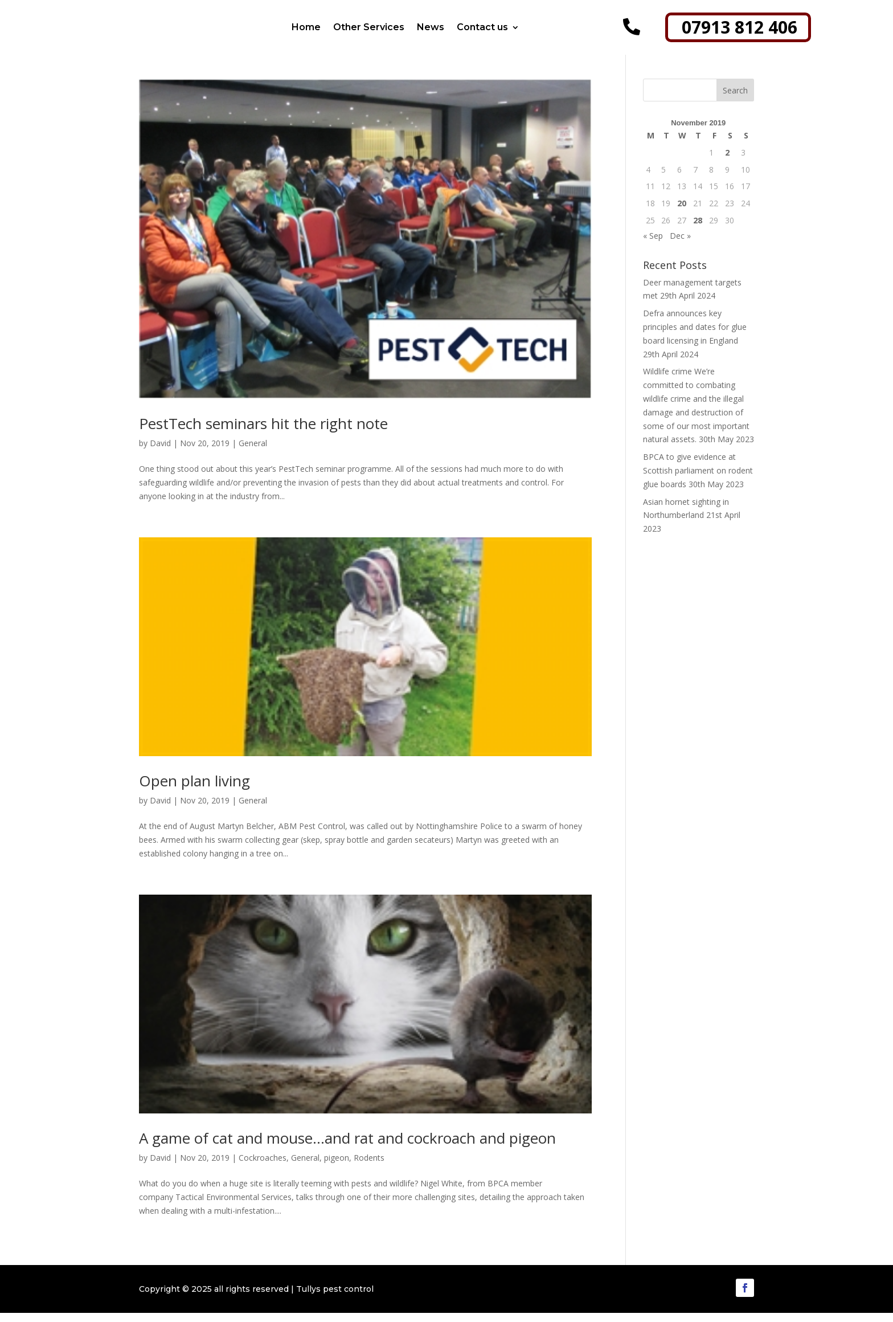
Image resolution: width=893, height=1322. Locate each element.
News (430, 27)
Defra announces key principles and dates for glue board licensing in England (695, 336)
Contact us (482, 27)
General (253, 452)
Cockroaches (262, 1166)
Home (306, 27)
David (160, 452)
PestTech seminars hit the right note (263, 432)
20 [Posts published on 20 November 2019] (681, 212)
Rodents (369, 1166)
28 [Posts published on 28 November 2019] (697, 229)
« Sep (653, 244)
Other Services (368, 27)
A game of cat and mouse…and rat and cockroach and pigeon (347, 1147)
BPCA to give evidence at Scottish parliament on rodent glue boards (698, 479)
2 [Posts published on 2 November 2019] (727, 161)
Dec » (680, 244)
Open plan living (194, 790)
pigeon (336, 1166)
